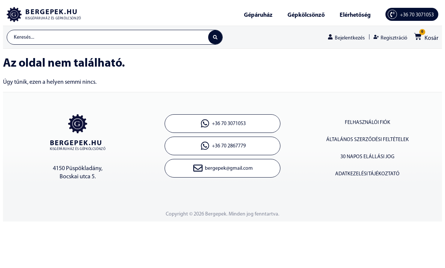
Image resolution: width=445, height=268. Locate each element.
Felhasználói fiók (367, 122)
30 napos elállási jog (367, 157)
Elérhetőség (355, 15)
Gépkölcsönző (306, 15)
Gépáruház (258, 15)
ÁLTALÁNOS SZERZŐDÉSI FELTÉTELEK (367, 140)
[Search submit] (215, 37)
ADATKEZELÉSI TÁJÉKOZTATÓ (367, 174)
